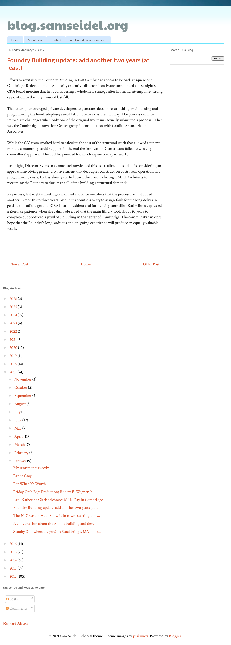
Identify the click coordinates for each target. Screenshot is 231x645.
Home (15, 40)
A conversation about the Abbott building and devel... (56, 523)
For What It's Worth (29, 483)
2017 (13, 372)
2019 (13, 356)
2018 (13, 364)
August (20, 403)
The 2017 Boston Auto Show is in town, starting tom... (56, 515)
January (20, 461)
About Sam (35, 40)
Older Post (151, 264)
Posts (12, 599)
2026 (13, 298)
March (20, 444)
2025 (13, 307)
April (19, 436)
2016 (13, 543)
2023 (13, 323)
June (18, 420)
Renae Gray (22, 475)
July (17, 412)
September (23, 395)
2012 (13, 576)
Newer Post (19, 264)
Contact (56, 40)
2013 (13, 568)
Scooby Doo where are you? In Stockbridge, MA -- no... (57, 531)
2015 (13, 552)
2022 (13, 331)
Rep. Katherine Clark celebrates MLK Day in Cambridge (58, 499)
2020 (13, 347)
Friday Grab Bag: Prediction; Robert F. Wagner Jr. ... (55, 491)
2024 (13, 315)
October (21, 387)
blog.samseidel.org (67, 24)
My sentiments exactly (31, 468)
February (21, 452)
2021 (13, 339)
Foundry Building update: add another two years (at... (55, 507)
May (18, 428)
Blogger (175, 636)
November (23, 379)
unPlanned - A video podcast (88, 40)
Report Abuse (15, 624)
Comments (16, 608)
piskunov (140, 636)
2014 (13, 560)
